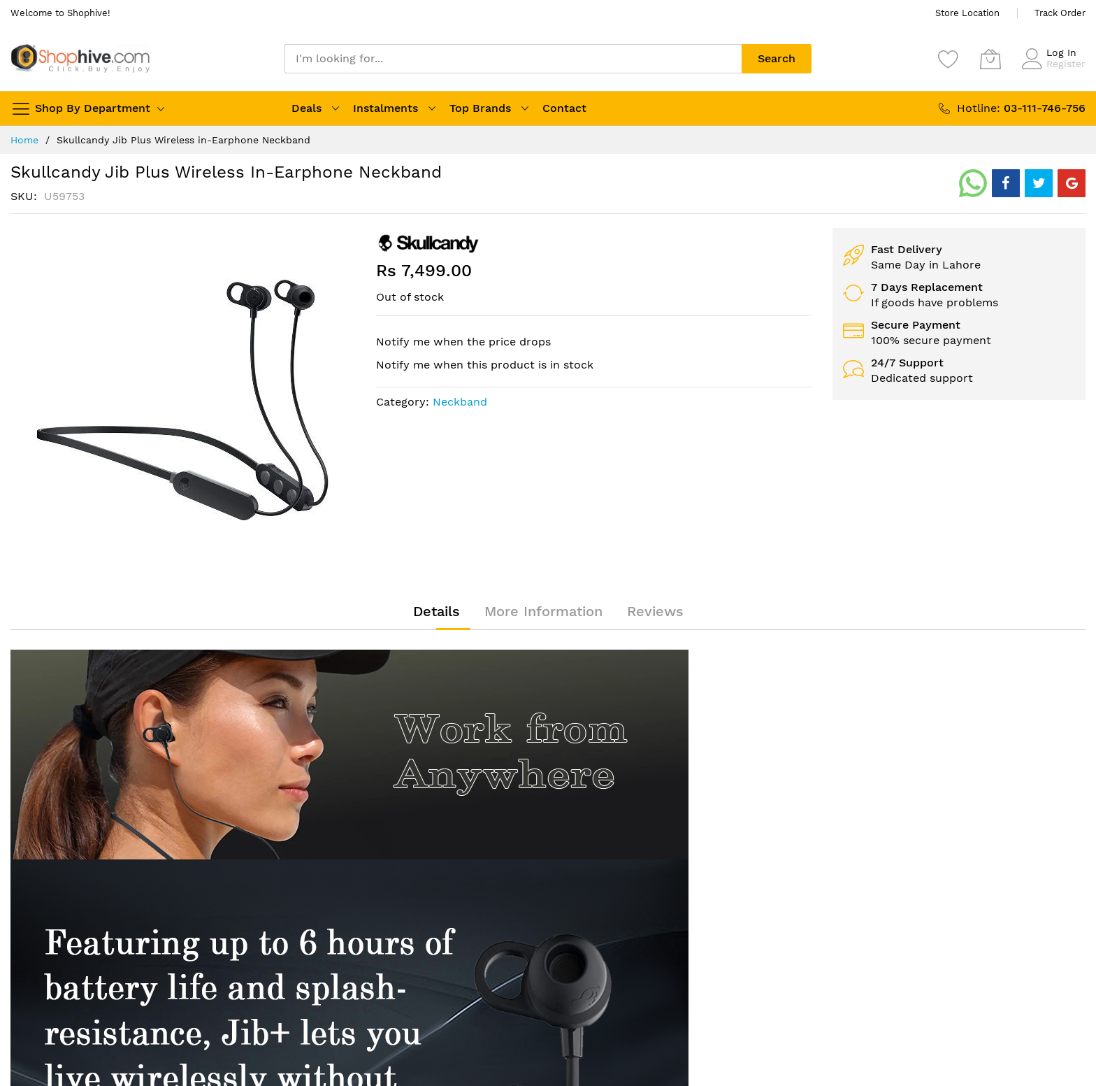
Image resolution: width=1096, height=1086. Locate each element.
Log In (1061, 52)
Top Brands (480, 108)
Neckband (460, 401)
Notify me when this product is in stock (484, 364)
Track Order (1060, 13)
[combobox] (513, 58)
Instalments (385, 108)
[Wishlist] (948, 58)
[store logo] (80, 58)
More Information (543, 611)
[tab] (436, 611)
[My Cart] (990, 58)
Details (436, 611)
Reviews (655, 611)
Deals (306, 108)
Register (1066, 63)
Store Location (967, 13)
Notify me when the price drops (463, 341)
